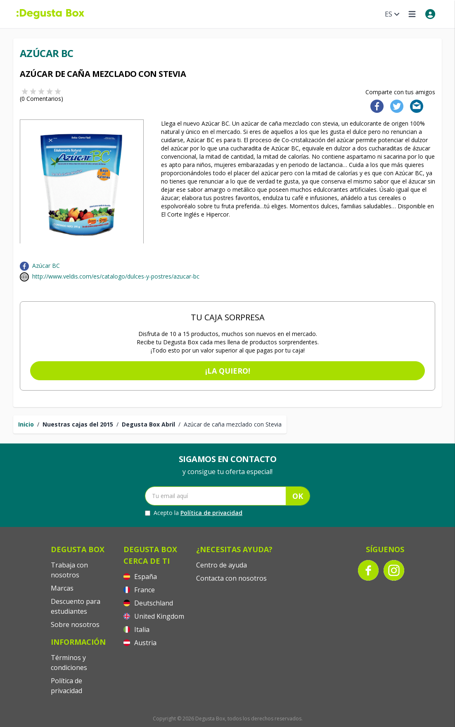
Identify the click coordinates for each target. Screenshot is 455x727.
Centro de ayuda (221, 565)
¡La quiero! (227, 371)
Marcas (62, 588)
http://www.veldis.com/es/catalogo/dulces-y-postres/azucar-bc (115, 276)
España (140, 576)
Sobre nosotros (75, 624)
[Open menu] (412, 14)
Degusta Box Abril (148, 424)
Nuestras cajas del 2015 (78, 424)
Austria (139, 642)
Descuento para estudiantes (75, 606)
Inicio (26, 424)
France (139, 589)
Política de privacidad (211, 513)
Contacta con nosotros (231, 578)
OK (297, 496)
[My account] (430, 14)
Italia (136, 629)
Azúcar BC (46, 265)
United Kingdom (153, 616)
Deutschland (148, 603)
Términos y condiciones (69, 662)
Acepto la (193, 513)
